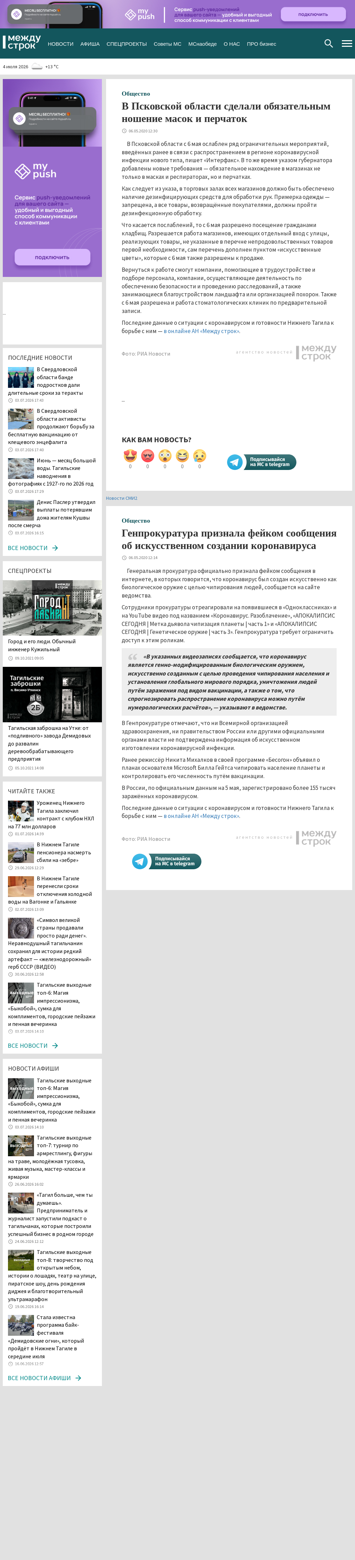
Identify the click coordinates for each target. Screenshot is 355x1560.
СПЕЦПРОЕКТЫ (126, 43)
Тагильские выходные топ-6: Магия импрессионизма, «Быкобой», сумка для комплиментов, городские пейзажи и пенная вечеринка (51, 1100)
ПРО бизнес (261, 43)
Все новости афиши (39, 1378)
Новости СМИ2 (121, 498)
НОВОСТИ (60, 43)
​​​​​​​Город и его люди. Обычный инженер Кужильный (42, 645)
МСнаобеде (202, 43)
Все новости (27, 548)
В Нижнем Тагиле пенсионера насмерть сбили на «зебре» (64, 852)
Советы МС (167, 43)
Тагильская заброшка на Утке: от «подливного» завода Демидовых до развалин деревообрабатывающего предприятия (49, 743)
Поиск (328, 43)
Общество (136, 93)
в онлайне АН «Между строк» (201, 331)
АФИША (89, 43)
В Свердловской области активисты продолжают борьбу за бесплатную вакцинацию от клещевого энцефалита (51, 426)
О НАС (232, 43)
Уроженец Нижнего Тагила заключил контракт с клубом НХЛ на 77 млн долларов (51, 814)
